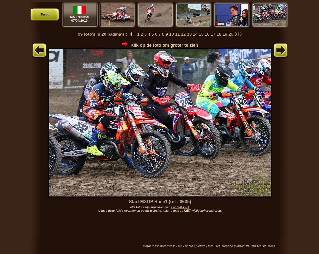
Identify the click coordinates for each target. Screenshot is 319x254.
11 (177, 34)
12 (183, 34)
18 (219, 34)
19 (225, 34)
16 (207, 34)
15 (201, 34)
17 (213, 34)
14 (195, 34)
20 (230, 34)
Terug (45, 14)
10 (171, 34)
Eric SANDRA (180, 207)
